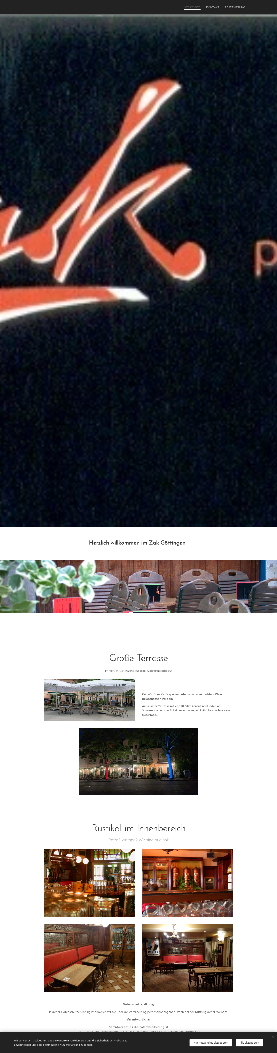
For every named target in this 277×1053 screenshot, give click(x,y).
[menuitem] (197, 7)
